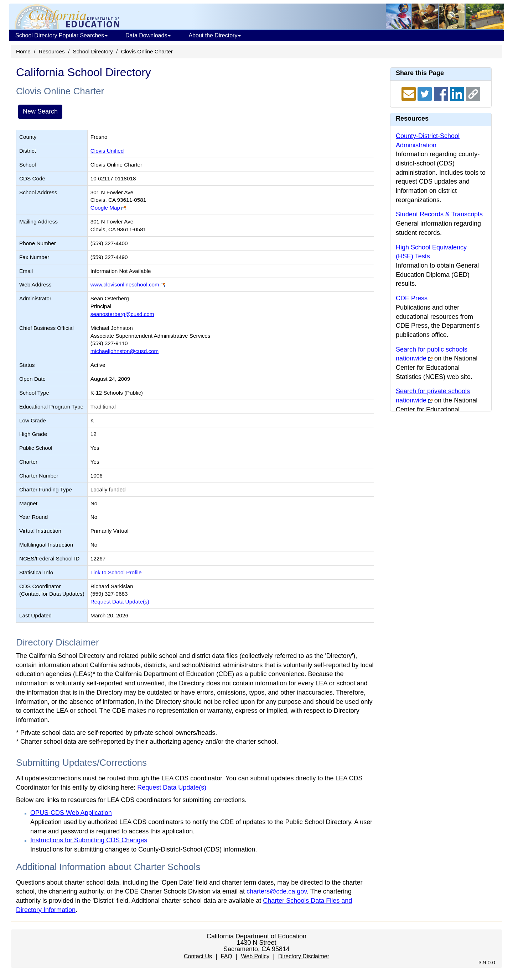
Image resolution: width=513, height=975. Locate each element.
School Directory (93, 51)
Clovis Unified (107, 151)
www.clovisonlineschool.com (124, 284)
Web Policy (255, 956)
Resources (52, 51)
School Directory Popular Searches (61, 35)
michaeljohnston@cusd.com (124, 351)
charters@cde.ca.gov (277, 891)
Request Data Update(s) (119, 602)
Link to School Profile (116, 572)
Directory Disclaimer (303, 956)
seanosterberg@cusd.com (122, 314)
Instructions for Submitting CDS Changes (88, 840)
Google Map (105, 208)
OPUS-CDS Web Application (71, 812)
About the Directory (214, 35)
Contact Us (198, 956)
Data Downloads (148, 35)
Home (23, 51)
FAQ (226, 956)
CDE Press (412, 298)
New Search (40, 111)
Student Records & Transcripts (439, 214)
